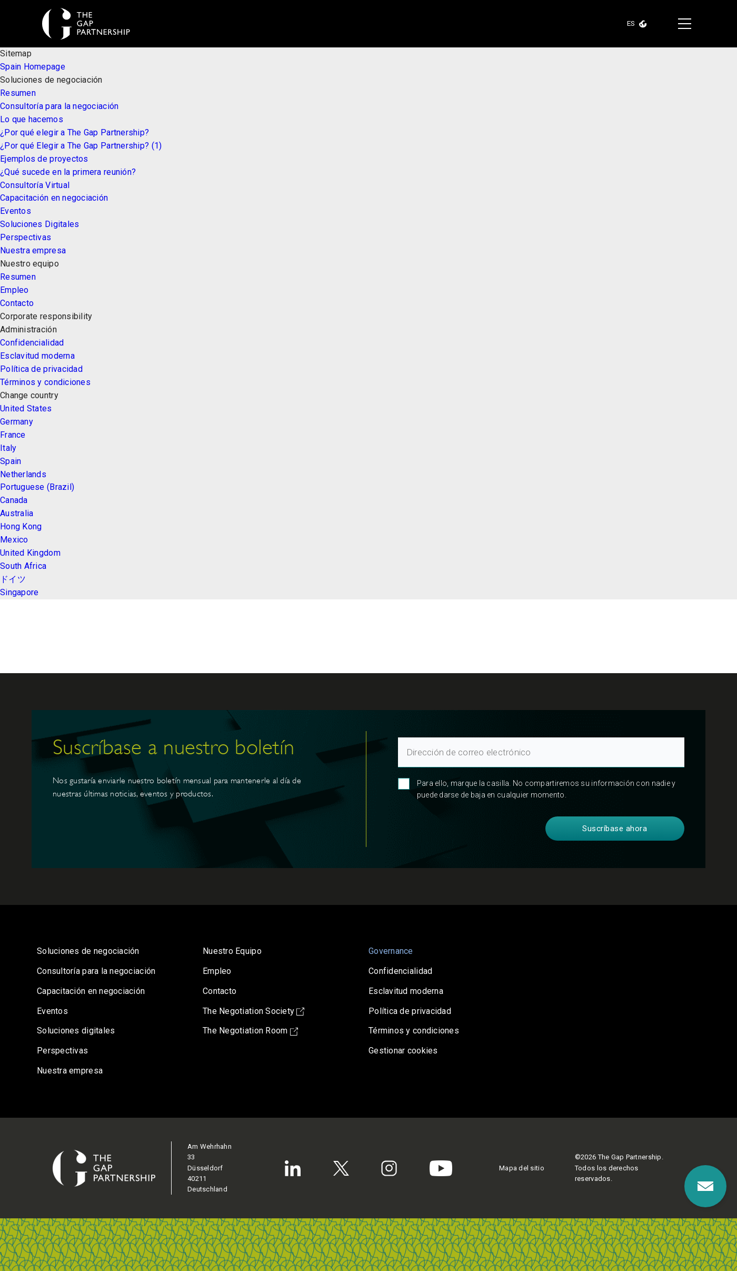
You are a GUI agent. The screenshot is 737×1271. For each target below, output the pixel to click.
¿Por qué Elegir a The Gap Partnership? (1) (81, 146)
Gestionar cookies (403, 1051)
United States (26, 408)
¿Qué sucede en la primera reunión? (68, 172)
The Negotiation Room (250, 1031)
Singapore (19, 592)
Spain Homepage (32, 67)
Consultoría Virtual (34, 185)
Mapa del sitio (521, 1168)
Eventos (15, 211)
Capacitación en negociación (54, 198)
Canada (14, 500)
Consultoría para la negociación (59, 106)
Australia (16, 513)
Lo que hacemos (31, 119)
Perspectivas (25, 237)
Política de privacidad (41, 369)
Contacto (17, 303)
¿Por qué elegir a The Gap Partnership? (74, 132)
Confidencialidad (32, 343)
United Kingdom (30, 553)
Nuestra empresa (33, 250)
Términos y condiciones (45, 382)
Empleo (14, 290)
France (13, 435)
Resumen (18, 93)
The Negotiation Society (253, 1011)
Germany (16, 422)
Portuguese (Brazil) (37, 487)
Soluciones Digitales (39, 224)
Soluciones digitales (76, 1031)
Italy (8, 448)
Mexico (14, 540)
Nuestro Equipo (232, 951)
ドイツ (13, 579)
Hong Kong (21, 526)
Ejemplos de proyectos (44, 159)
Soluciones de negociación (88, 951)
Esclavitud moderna (37, 356)
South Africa (23, 566)
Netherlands (23, 474)
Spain (10, 461)
